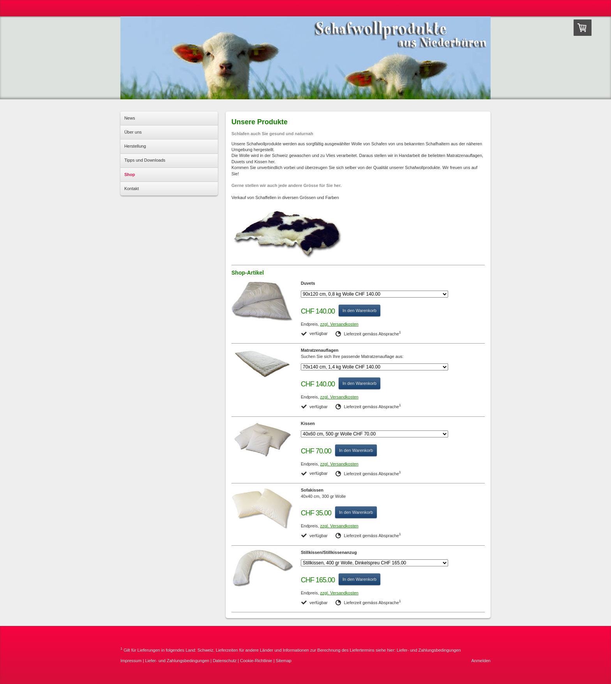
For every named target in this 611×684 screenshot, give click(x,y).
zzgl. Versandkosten (339, 324)
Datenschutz (225, 660)
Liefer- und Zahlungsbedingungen (429, 650)
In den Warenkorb (359, 310)
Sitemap (283, 660)
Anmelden (481, 660)
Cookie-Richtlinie (256, 660)
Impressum (130, 660)
